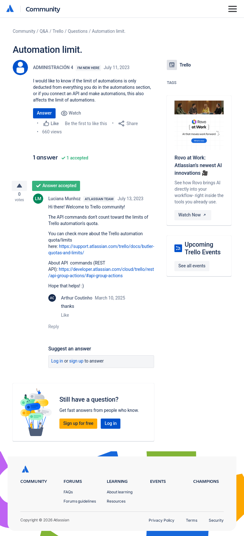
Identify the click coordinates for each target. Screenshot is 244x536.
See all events (191, 265)
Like (65, 317)
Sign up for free (78, 425)
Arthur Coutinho (76, 300)
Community (43, 8)
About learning (119, 492)
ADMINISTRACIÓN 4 (53, 67)
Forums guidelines (80, 501)
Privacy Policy (161, 520)
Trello (58, 31)
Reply (53, 329)
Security (216, 520)
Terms (191, 520)
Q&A (44, 31)
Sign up (76, 363)
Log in (57, 363)
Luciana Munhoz (64, 201)
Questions (77, 31)
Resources (116, 501)
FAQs (68, 492)
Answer (44, 113)
